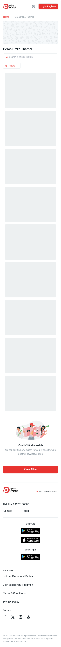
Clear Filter (30, 469)
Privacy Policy (11, 601)
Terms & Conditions (14, 593)
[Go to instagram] (21, 617)
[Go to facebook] (5, 617)
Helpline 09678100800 (16, 504)
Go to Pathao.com (47, 491)
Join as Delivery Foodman (18, 584)
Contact (7, 510)
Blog (26, 510)
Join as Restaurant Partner (18, 576)
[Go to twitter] (13, 617)
